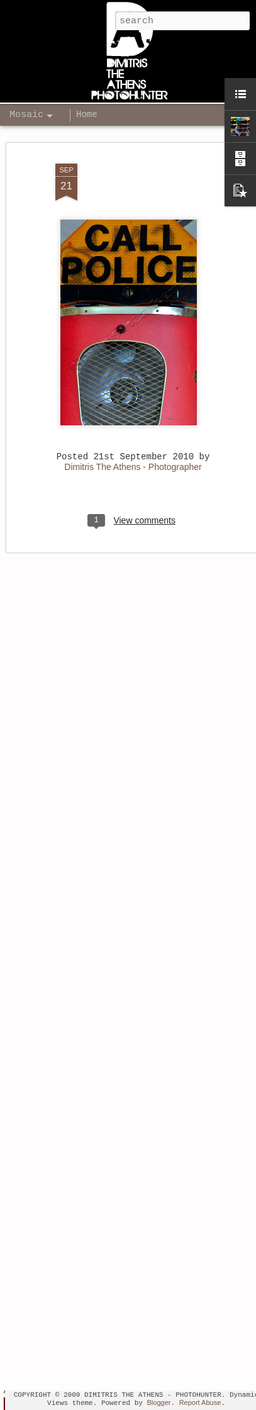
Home (86, 114)
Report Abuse (200, 1402)
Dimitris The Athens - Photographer (132, 454)
